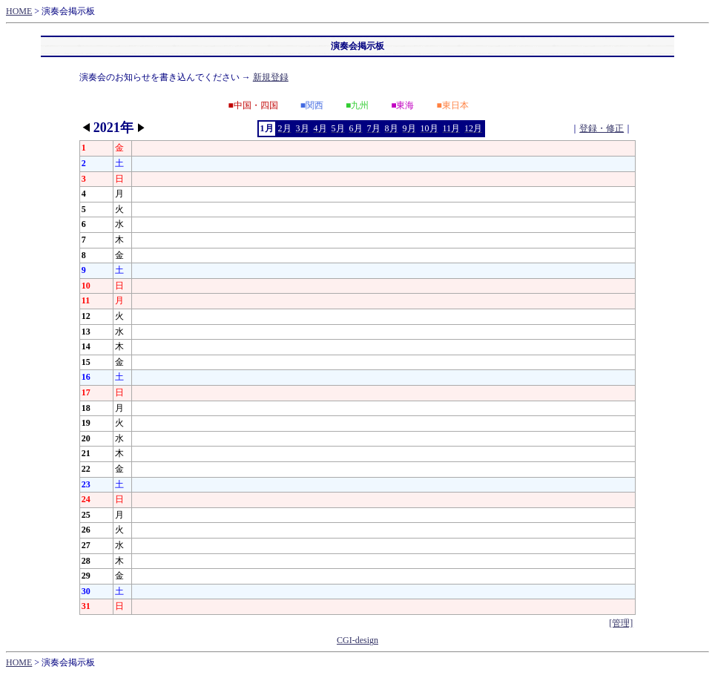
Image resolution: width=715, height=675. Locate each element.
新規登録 (271, 77)
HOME (19, 11)
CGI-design (357, 640)
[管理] (621, 623)
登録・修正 (601, 128)
